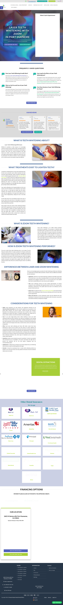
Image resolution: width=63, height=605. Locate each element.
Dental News (46, 5)
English (60, 1)
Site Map (35, 575)
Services (30, 5)
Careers (35, 565)
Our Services (36, 570)
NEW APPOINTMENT (23, 5)
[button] (1, 7)
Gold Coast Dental (51, 413)
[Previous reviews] (18, 123)
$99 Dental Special (14, 5)
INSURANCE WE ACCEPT (38, 5)
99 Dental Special (37, 572)
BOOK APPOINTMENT (31, 1)
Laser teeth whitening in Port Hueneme (18, 75)
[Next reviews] (61, 123)
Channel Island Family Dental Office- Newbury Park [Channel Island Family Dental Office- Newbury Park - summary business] (9, 122)
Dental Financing (54, 5)
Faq (34, 568)
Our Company (14, 7)
